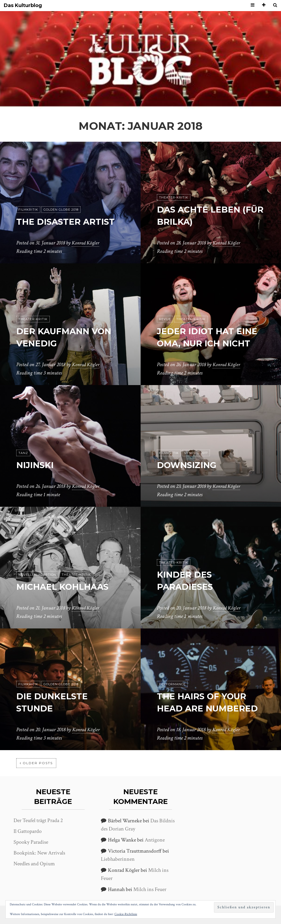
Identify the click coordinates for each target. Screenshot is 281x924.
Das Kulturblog (23, 5)
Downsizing (188, 465)
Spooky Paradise (31, 842)
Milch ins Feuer (149, 889)
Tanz (23, 453)
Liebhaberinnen (118, 859)
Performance (172, 684)
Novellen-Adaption (37, 575)
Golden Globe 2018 (61, 210)
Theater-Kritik (173, 198)
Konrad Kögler (86, 243)
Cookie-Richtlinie (125, 914)
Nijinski (36, 465)
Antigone (155, 839)
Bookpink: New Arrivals (39, 852)
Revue (165, 319)
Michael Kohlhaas (64, 587)
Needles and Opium (34, 863)
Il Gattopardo (28, 831)
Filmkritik (28, 210)
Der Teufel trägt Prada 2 (38, 820)
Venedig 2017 (196, 453)
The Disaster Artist (68, 222)
